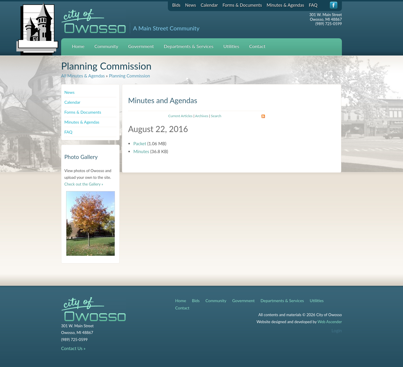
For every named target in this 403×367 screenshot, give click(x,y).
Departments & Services (188, 46)
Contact (257, 46)
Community (106, 46)
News (190, 5)
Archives (201, 116)
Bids (176, 5)
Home (78, 46)
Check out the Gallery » (83, 184)
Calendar (209, 5)
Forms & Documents (242, 5)
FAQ (313, 5)
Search (216, 116)
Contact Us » (73, 348)
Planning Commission (129, 75)
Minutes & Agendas (285, 5)
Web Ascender (330, 321)
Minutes (141, 151)
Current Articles (180, 116)
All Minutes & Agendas (83, 75)
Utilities (231, 46)
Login (337, 330)
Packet (139, 143)
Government (141, 46)
